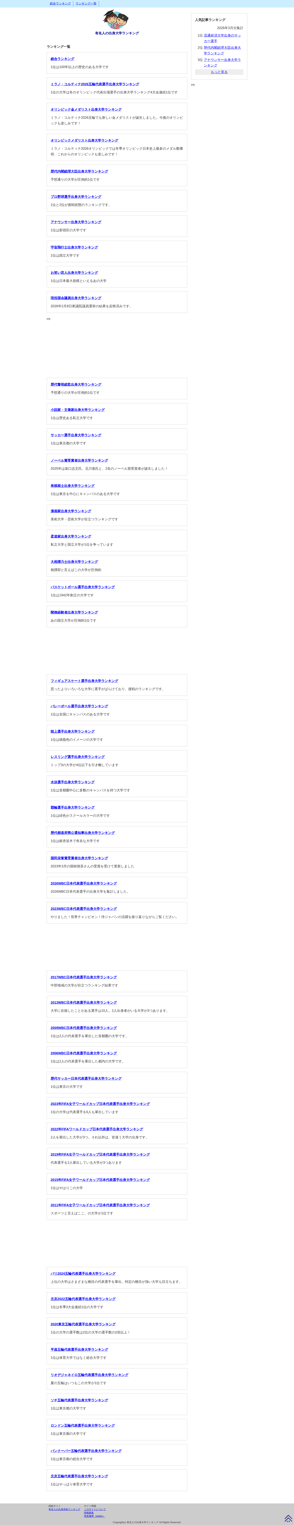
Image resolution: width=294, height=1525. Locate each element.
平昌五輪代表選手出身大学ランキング (79, 1349)
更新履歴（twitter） (94, 1516)
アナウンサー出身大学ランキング (76, 222)
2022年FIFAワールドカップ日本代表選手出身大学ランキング (97, 1129)
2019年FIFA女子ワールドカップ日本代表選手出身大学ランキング (100, 1154)
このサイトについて (95, 1509)
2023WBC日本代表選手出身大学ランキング (84, 909)
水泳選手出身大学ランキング (72, 782)
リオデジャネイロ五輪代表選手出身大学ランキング (89, 1375)
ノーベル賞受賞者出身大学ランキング (79, 460)
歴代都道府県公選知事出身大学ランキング (83, 833)
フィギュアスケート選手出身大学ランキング (84, 681)
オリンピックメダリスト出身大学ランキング (84, 140)
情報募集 (89, 1512)
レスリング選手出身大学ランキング (78, 757)
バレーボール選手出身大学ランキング (79, 706)
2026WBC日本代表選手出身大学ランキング (84, 883)
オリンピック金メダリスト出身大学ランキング (86, 109)
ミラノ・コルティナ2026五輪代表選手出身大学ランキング (95, 84)
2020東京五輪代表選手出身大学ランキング (83, 1324)
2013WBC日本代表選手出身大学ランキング (84, 1002)
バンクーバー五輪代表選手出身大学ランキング (86, 1451)
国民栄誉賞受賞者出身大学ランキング (79, 858)
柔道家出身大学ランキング (71, 536)
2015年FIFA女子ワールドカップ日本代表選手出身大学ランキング (100, 1180)
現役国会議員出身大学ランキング (76, 298)
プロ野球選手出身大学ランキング (76, 197)
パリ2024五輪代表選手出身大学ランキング (83, 1274)
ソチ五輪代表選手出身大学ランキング (79, 1400)
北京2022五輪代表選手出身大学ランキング (83, 1299)
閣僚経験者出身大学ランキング (74, 612)
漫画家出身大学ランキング (71, 511)
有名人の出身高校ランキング (64, 1509)
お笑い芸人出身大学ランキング (74, 273)
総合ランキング (60, 3)
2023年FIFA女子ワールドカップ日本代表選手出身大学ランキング (100, 1104)
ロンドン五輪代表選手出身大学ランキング (83, 1425)
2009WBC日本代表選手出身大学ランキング (84, 1028)
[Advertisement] (117, 348)
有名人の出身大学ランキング (117, 33)
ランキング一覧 (86, 3)
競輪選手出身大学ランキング (72, 807)
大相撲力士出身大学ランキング (74, 562)
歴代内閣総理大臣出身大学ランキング (79, 171)
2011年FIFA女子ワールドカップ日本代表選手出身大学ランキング (100, 1205)
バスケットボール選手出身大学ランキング (83, 587)
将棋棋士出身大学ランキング (72, 486)
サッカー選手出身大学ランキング (76, 435)
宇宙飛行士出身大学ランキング (74, 247)
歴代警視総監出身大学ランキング (76, 384)
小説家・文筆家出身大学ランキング (78, 410)
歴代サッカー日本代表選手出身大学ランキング (86, 1078)
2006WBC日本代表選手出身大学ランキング (84, 1053)
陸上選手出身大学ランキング (72, 731)
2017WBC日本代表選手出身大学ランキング (84, 977)
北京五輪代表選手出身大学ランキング (79, 1476)
